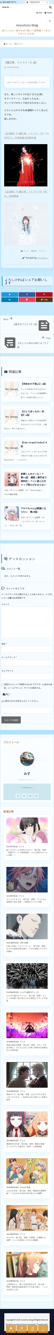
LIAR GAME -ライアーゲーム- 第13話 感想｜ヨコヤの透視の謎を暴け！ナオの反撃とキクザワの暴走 (27, 949)
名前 (4, 643)
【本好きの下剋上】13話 (33, 383)
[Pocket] (27, 299)
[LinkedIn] (9, 299)
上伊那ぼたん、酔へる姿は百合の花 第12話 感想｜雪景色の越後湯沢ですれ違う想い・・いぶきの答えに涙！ (27, 1287)
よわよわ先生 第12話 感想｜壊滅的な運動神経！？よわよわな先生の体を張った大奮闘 (26, 1192)
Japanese (33, 2)
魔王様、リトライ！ (39, 251)
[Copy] (44, 299)
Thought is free (42, 1324)
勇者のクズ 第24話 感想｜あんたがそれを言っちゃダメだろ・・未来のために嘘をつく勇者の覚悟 (26, 1097)
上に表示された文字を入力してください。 (20, 701)
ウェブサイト (7, 670)
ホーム (9, 43)
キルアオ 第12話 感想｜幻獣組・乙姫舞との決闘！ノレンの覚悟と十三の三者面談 (26, 1238)
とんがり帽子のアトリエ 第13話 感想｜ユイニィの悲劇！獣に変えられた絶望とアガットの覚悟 (27, 998)
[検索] (50, 7)
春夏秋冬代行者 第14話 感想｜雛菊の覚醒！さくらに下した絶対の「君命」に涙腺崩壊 (26, 1145)
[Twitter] (9, 294)
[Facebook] (27, 294)
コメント (5, 604)
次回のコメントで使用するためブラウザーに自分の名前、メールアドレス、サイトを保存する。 (28, 686)
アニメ (20, 43)
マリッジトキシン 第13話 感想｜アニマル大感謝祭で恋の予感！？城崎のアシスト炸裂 (26, 900)
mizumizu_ (42, 257)
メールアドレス (9, 657)
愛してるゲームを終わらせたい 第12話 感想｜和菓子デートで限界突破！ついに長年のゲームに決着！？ (27, 852)
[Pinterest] (44, 294)
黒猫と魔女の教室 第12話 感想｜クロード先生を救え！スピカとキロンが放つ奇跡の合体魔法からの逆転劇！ (27, 1047)
